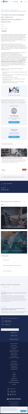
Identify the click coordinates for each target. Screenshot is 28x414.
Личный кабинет (11, 389)
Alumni (14, 376)
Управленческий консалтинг (14, 351)
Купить (24, 169)
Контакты (14, 384)
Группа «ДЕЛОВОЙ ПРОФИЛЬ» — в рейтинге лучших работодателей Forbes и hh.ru (13, 293)
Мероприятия (14, 378)
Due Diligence (14, 348)
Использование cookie (14, 406)
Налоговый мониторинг (14, 354)
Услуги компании (14, 343)
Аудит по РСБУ (14, 345)
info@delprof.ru (7, 324)
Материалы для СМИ (14, 369)
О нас (14, 372)
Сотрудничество (14, 380)
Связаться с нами (14, 335)
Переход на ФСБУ (14, 353)
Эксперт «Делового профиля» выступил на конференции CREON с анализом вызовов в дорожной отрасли (13, 309)
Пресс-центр (14, 361)
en (26, 1)
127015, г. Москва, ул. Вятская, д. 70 (11, 392)
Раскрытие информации (14, 382)
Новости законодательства (14, 364)
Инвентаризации (14, 356)
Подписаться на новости (14, 339)
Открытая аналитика (14, 367)
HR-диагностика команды (14, 95)
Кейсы (2, 204)
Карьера (14, 374)
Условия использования (14, 403)
